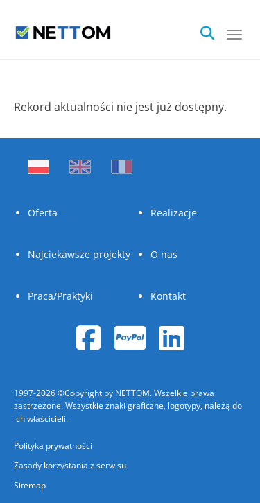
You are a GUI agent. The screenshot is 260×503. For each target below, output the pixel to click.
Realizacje (173, 212)
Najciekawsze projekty (79, 254)
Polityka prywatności (53, 446)
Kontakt (168, 295)
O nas (163, 254)
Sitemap (30, 485)
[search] (211, 29)
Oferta (43, 212)
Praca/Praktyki (60, 295)
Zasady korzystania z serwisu (70, 465)
